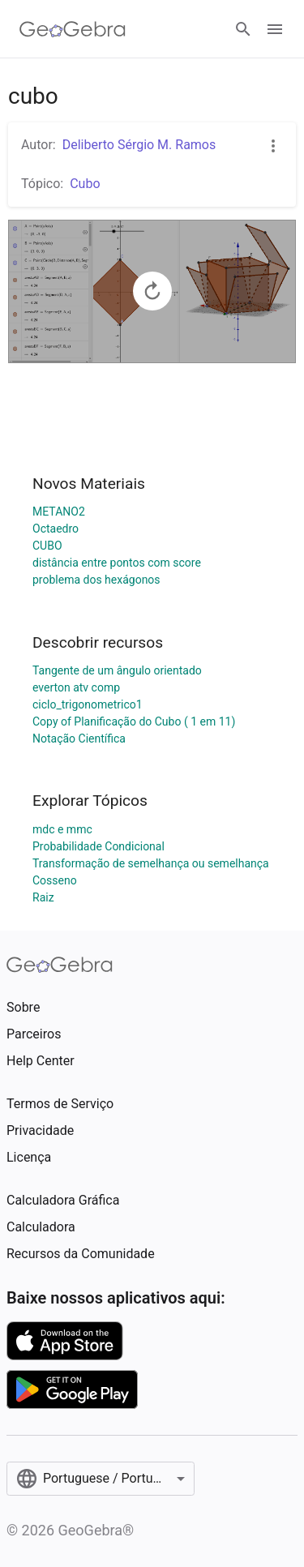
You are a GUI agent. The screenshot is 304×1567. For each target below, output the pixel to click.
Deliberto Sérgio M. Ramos (139, 144)
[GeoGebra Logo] (72, 29)
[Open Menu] (275, 29)
